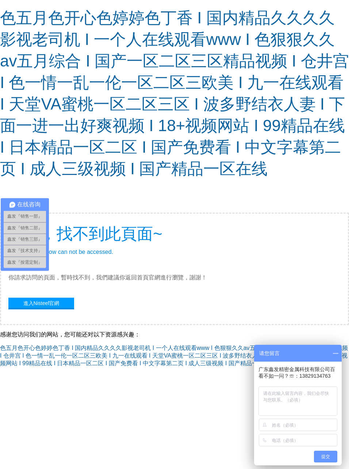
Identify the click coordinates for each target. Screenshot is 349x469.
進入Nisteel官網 (41, 303)
